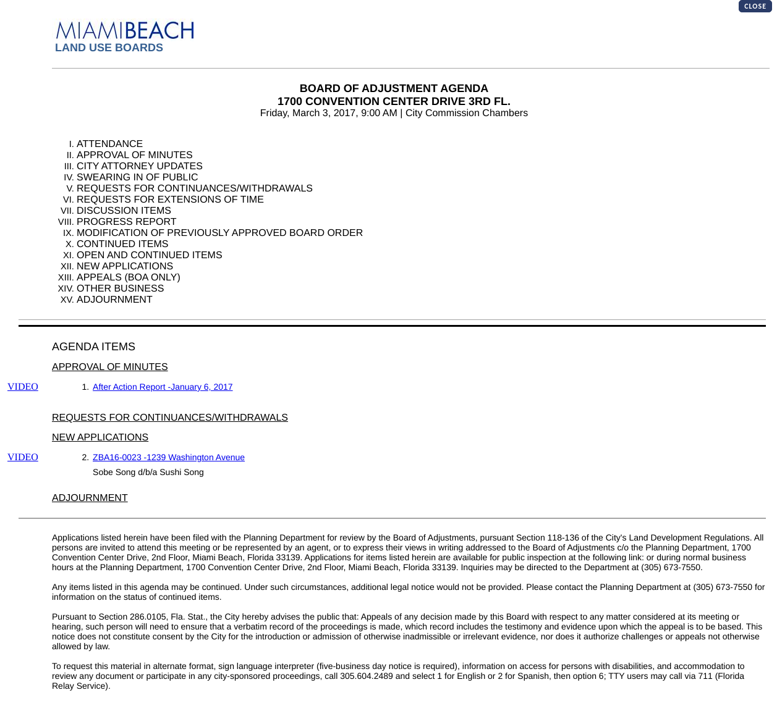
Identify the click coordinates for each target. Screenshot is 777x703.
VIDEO (22, 387)
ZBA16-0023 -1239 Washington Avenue (169, 457)
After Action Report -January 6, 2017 (162, 387)
